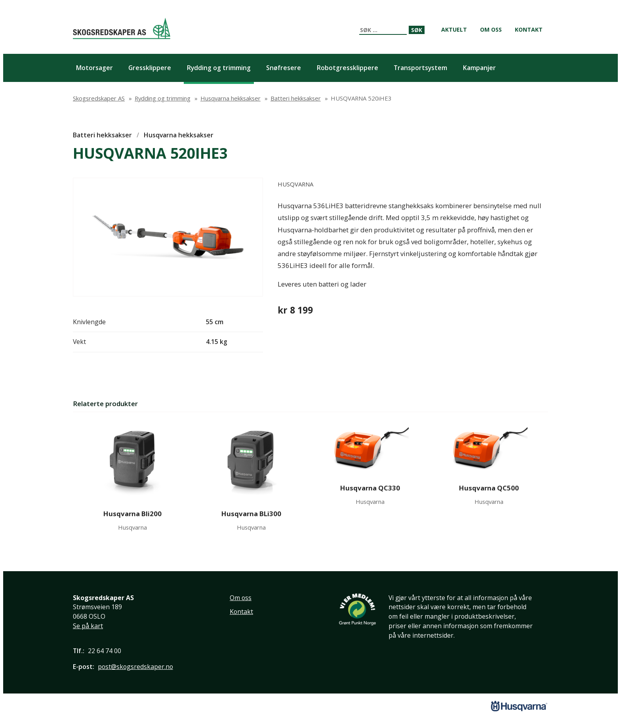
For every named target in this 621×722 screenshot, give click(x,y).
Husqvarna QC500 (489, 487)
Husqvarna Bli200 (132, 513)
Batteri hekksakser (102, 135)
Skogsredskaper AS (121, 28)
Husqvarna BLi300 (251, 513)
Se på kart (88, 625)
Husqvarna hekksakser (178, 135)
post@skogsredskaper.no (135, 666)
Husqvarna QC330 (370, 487)
